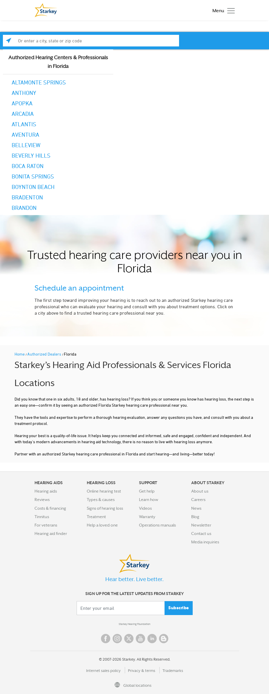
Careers (198, 499)
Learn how (148, 499)
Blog (195, 516)
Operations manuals (157, 525)
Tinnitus (42, 516)
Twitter (128, 638)
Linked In (152, 638)
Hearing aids (46, 491)
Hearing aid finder (51, 533)
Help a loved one (102, 525)
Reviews (42, 499)
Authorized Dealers (44, 353)
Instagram (117, 638)
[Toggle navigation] (222, 10)
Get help (147, 491)
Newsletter (201, 525)
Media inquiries (205, 542)
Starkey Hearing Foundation (134, 624)
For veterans (46, 525)
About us (199, 491)
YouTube (140, 638)
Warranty (147, 516)
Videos (145, 508)
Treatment (96, 516)
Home (20, 353)
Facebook (105, 638)
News (196, 508)
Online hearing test (104, 491)
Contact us (201, 533)
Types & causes (101, 499)
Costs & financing (50, 508)
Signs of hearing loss (105, 508)
